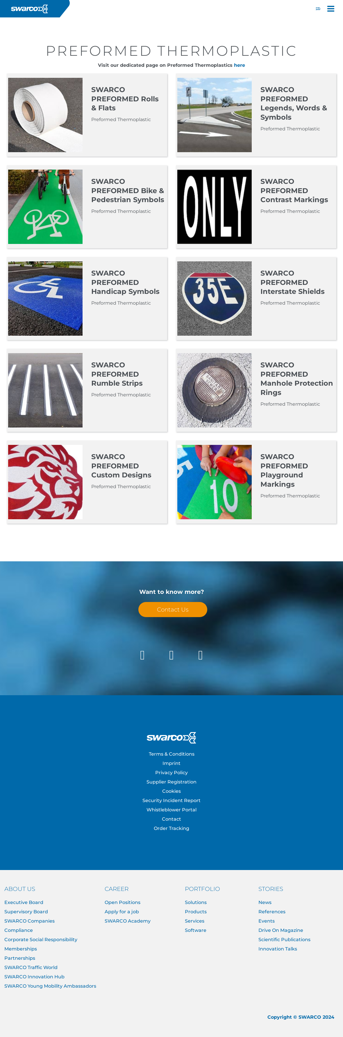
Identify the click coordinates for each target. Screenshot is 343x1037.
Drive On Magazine (280, 930)
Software (195, 930)
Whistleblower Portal (171, 810)
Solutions (196, 902)
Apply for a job (122, 911)
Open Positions (122, 902)
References (271, 911)
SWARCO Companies (29, 921)
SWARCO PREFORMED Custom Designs (121, 465)
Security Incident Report (171, 800)
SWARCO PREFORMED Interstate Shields (292, 282)
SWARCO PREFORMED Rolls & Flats (125, 98)
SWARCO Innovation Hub (34, 977)
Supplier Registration (171, 782)
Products (196, 911)
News (264, 902)
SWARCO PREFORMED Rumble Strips (117, 374)
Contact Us (173, 609)
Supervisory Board (26, 911)
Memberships (20, 949)
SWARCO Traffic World (31, 967)
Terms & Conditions (171, 754)
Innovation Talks (277, 949)
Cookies (171, 791)
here (239, 65)
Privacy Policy (171, 772)
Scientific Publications (284, 939)
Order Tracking (171, 828)
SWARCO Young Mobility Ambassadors (50, 986)
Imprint (171, 763)
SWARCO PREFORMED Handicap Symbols (125, 282)
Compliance (18, 930)
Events (266, 921)
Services (194, 921)
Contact (171, 819)
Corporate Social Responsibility (40, 939)
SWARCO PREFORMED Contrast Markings (294, 190)
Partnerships (19, 958)
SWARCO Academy (128, 921)
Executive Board (23, 902)
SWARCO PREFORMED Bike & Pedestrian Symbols (127, 190)
